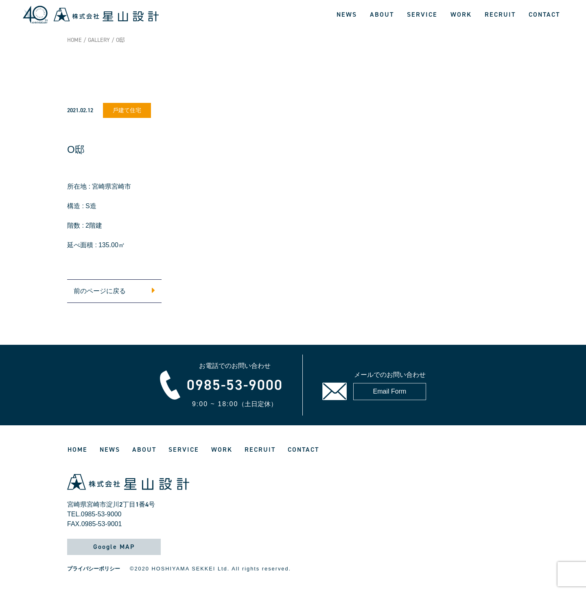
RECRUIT (500, 14)
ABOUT (382, 14)
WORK (461, 14)
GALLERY (99, 40)
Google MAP (114, 546)
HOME (74, 40)
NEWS (347, 14)
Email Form (390, 391)
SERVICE (422, 14)
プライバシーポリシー (93, 568)
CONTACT (544, 14)
